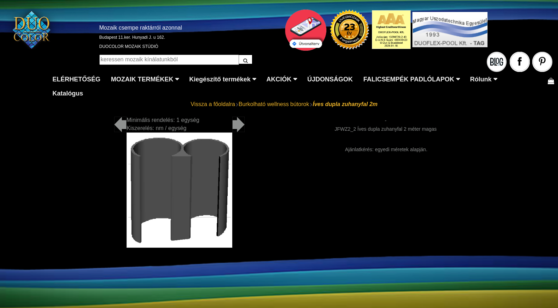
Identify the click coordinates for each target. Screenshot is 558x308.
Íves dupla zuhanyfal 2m (345, 104)
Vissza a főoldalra (213, 104)
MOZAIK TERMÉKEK (142, 79)
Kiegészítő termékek (220, 79)
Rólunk (481, 79)
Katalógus (68, 93)
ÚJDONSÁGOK (330, 79)
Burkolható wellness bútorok (274, 104)
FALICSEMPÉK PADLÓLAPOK (408, 79)
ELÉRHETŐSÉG (76, 79)
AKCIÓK (279, 79)
